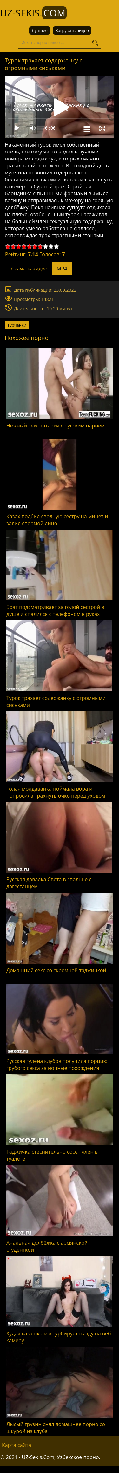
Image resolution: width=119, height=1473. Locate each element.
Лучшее (40, 30)
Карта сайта (16, 1445)
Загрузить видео (72, 30)
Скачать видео (38, 268)
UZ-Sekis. (33, 12)
